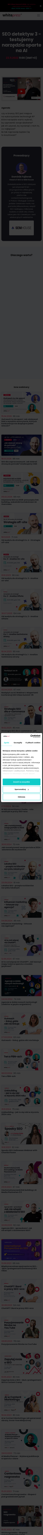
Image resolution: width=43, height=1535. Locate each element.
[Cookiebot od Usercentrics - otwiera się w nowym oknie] (30, 736)
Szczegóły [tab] (18, 742)
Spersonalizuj (22, 789)
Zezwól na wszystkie (21, 782)
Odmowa (21, 797)
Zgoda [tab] (6, 742)
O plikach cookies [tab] (33, 742)
